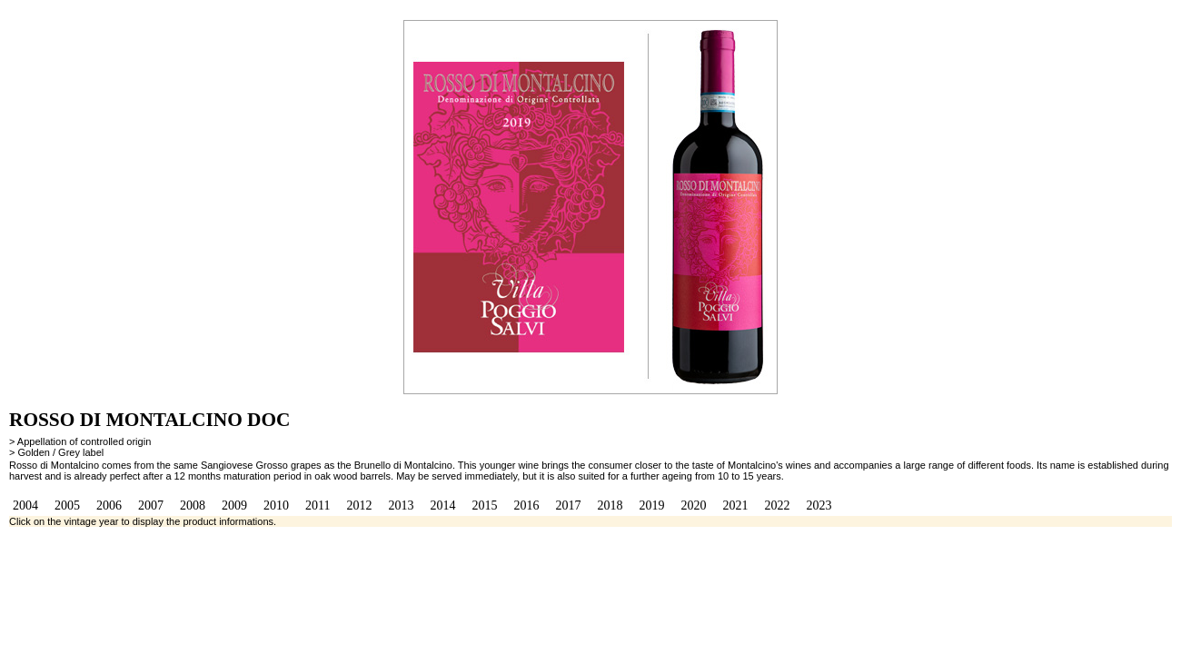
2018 (609, 505)
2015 (484, 505)
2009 (234, 505)
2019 (651, 505)
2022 (776, 505)
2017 (568, 505)
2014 (442, 505)
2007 (151, 505)
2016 (526, 505)
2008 (192, 505)
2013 (400, 505)
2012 (359, 505)
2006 (109, 505)
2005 (67, 505)
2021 (735, 505)
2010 (276, 505)
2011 (317, 505)
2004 (25, 505)
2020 (693, 505)
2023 (818, 505)
